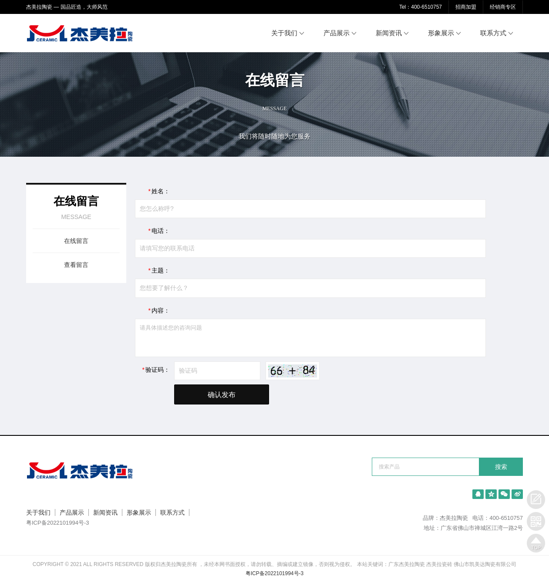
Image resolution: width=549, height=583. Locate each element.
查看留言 (76, 264)
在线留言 (76, 240)
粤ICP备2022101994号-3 (57, 522)
